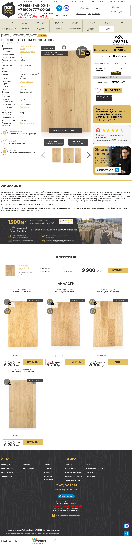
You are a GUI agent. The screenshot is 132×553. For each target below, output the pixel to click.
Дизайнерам (6, 476)
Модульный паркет (94, 468)
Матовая (23, 69)
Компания (28, 1)
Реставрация (28, 468)
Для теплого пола (27, 123)
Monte (33, 36)
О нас (5, 459)
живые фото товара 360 (78, 142)
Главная (6, 36)
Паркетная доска (72, 480)
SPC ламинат (70, 468)
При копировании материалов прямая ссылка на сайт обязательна (32, 533)
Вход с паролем (94, 14)
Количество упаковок (100, 69)
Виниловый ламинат (74, 472)
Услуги (100, 1)
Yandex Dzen (13, 538)
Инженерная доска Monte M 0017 (25, 268)
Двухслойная (25, 107)
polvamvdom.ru (8, 10)
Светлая (23, 86)
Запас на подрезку (116, 73)
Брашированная (26, 82)
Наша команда (7, 468)
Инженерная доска (20, 36)
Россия (23, 63)
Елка (88, 464)
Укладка (111, 1)
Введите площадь (102, 64)
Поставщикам (7, 472)
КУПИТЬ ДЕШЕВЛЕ (104, 97)
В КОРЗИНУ (113, 90)
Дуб (21, 54)
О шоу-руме (41, 1)
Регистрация (81, 14)
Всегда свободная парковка (68, 515)
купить (117, 270)
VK (9, 538)
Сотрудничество (56, 1)
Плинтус (89, 472)
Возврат (91, 1)
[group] (66, 91)
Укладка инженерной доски (21, 134)
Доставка (48, 468)
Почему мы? (6, 464)
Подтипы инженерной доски (22, 152)
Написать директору (50, 18)
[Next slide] (89, 155)
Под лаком (24, 95)
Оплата (47, 464)
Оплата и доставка (76, 1)
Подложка (90, 476)
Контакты (121, 1)
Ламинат (68, 464)
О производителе (17, 143)
